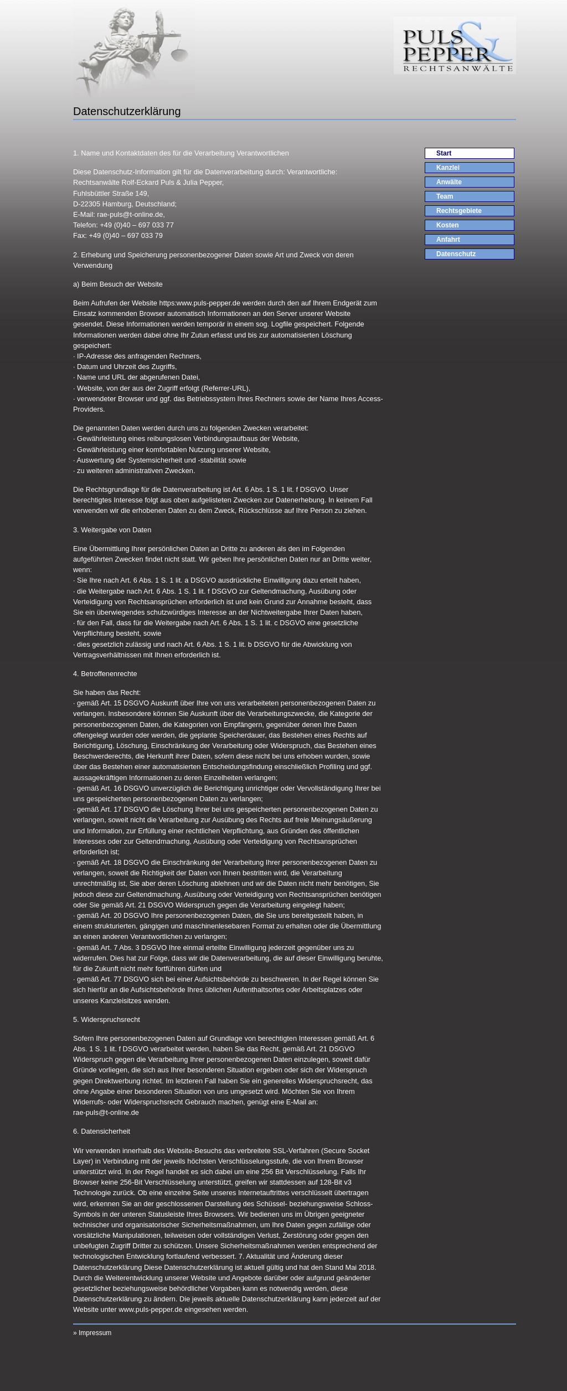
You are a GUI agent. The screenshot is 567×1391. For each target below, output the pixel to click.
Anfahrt (448, 239)
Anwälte (449, 182)
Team (444, 196)
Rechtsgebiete (459, 211)
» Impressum (92, 1333)
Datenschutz (456, 254)
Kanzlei (448, 168)
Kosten (447, 225)
